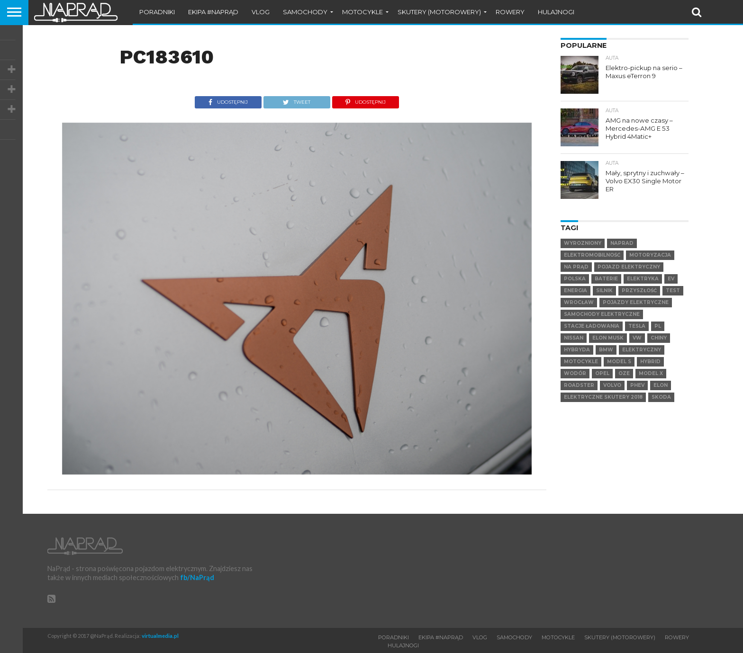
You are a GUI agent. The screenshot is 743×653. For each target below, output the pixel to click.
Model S (619, 361)
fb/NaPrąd (197, 577)
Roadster (579, 385)
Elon (660, 385)
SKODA (661, 397)
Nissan (573, 338)
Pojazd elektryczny (629, 267)
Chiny (659, 338)
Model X (651, 373)
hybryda (577, 350)
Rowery (510, 12)
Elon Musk (608, 338)
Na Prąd (576, 267)
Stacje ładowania (591, 326)
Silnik (604, 290)
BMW (606, 350)
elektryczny (641, 350)
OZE (624, 373)
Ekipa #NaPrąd (213, 12)
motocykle (581, 361)
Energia (575, 290)
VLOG (261, 12)
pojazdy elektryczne (636, 302)
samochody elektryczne (602, 314)
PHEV (637, 385)
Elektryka (643, 279)
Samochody (305, 12)
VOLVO (612, 385)
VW (637, 338)
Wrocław (579, 302)
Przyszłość (639, 290)
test (673, 290)
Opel (602, 373)
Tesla (636, 326)
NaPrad (622, 243)
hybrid (650, 361)
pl (657, 326)
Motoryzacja (650, 255)
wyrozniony (582, 243)
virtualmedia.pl (160, 636)
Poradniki (157, 12)
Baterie (606, 279)
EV (671, 279)
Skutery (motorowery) (439, 12)
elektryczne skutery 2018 (603, 397)
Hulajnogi (556, 12)
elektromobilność (592, 255)
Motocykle (362, 12)
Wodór (575, 373)
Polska (575, 279)
